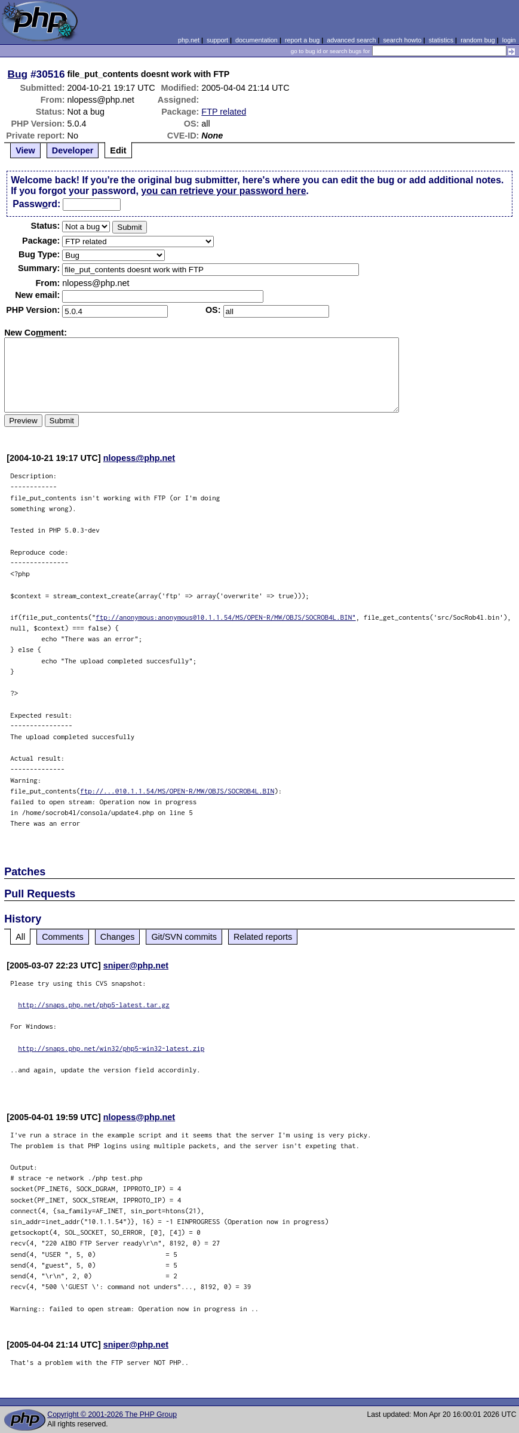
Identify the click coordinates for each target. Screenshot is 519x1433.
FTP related (223, 111)
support (217, 40)
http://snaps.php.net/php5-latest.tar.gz (94, 1004)
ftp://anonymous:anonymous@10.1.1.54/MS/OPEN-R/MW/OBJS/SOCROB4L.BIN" (226, 617)
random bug (477, 40)
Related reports (263, 937)
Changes (117, 937)
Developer (73, 150)
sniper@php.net (135, 965)
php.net (188, 40)
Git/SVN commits (184, 937)
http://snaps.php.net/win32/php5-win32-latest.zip (111, 1048)
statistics (441, 40)
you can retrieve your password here (223, 191)
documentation (256, 40)
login (509, 40)
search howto (402, 40)
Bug (18, 74)
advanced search (351, 40)
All (20, 937)
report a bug (302, 40)
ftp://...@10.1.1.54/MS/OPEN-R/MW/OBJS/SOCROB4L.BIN (177, 791)
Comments (63, 937)
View (25, 150)
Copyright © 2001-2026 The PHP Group (112, 1414)
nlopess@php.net (139, 458)
